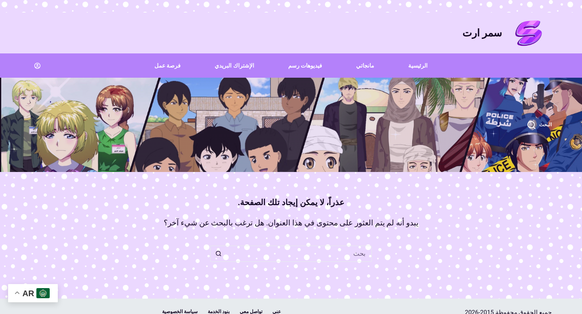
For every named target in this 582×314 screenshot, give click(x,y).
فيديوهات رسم (305, 65)
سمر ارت (482, 33)
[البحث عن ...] (299, 254)
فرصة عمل (167, 65)
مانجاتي (365, 65)
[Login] (37, 66)
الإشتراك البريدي (234, 65)
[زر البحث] (218, 254)
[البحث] (539, 125)
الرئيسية (418, 65)
